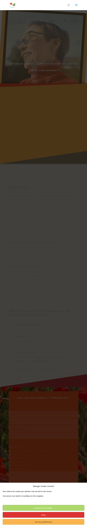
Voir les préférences (43, 522)
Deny (43, 515)
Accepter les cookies (43, 508)
